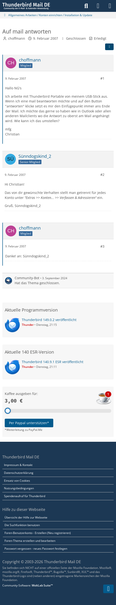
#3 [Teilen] (102, 246)
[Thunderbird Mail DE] (26, 6)
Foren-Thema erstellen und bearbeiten (29, 541)
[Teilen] (109, 46)
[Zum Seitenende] (108, 589)
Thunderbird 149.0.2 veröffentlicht (49, 319)
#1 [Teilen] (102, 78)
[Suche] (86, 6)
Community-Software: (27, 585)
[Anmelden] (98, 6)
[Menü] (110, 6)
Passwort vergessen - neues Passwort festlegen (35, 549)
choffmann (16, 38)
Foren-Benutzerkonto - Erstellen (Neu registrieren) (37, 533)
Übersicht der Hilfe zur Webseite (25, 517)
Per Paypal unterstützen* (29, 423)
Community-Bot (27, 278)
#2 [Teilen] (102, 174)
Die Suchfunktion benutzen (22, 525)
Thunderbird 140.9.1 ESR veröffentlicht (52, 362)
